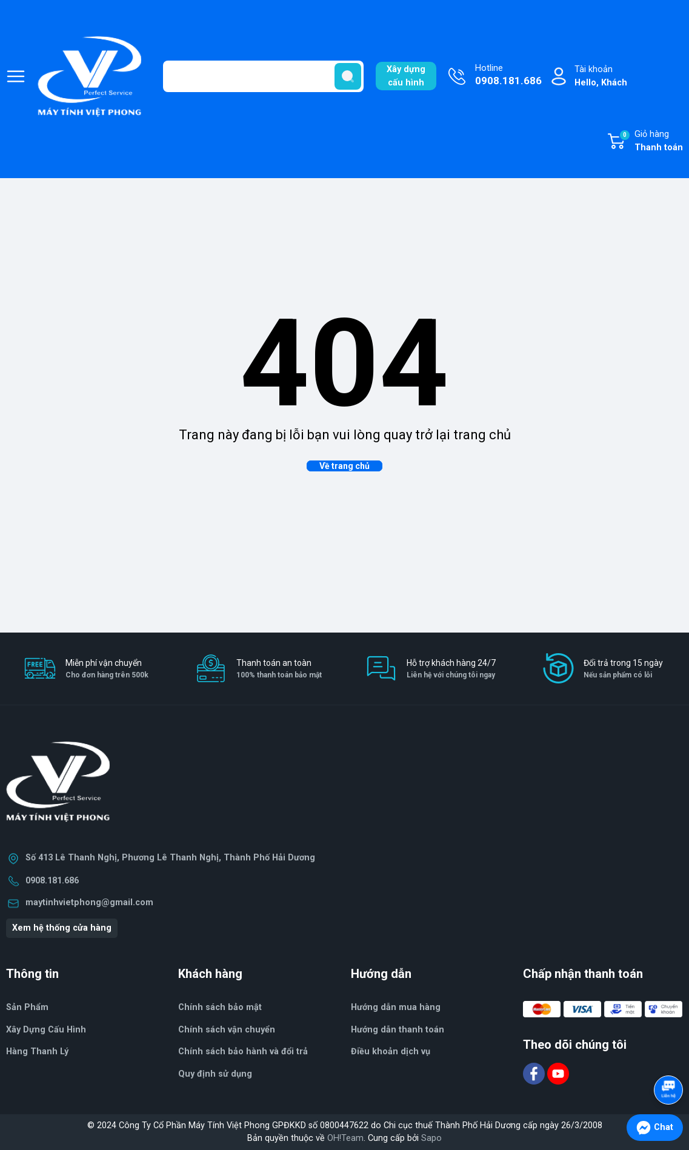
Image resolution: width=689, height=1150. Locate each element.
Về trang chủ (344, 466)
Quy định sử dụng (215, 1074)
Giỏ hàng (651, 142)
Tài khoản (600, 76)
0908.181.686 (52, 881)
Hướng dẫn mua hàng (396, 1007)
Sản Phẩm (27, 1007)
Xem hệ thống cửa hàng (62, 928)
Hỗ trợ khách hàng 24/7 (451, 669)
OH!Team (345, 1138)
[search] (348, 76)
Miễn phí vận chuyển (106, 669)
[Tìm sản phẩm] (263, 76)
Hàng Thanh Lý (37, 1051)
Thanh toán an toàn (279, 669)
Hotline (508, 75)
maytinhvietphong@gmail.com (89, 902)
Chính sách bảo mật (220, 1007)
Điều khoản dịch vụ (390, 1051)
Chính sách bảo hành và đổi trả (243, 1051)
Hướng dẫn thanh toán (397, 1030)
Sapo (431, 1138)
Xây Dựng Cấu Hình (46, 1030)
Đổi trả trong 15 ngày (623, 669)
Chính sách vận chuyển (226, 1030)
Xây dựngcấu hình (406, 76)
